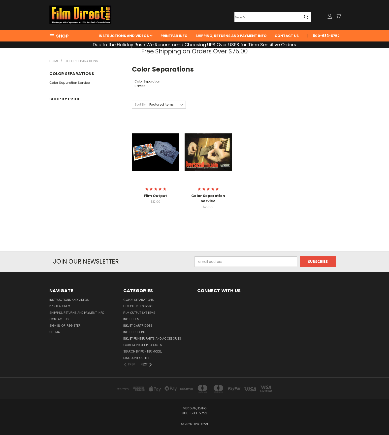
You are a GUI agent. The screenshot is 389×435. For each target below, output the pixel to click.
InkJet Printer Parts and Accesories (152, 338)
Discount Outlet (136, 358)
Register (74, 325)
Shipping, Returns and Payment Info (231, 35)
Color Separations (138, 300)
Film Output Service (138, 306)
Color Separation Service (69, 82)
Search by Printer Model (142, 351)
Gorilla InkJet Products (142, 345)
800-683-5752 (326, 35)
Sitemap (55, 332)
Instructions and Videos (126, 35)
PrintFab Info (174, 35)
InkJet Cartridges (137, 325)
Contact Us (287, 35)
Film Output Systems (139, 313)
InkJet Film (131, 319)
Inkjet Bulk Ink (134, 332)
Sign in (55, 325)
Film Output (155, 195)
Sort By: (140, 104)
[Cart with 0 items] (338, 16)
